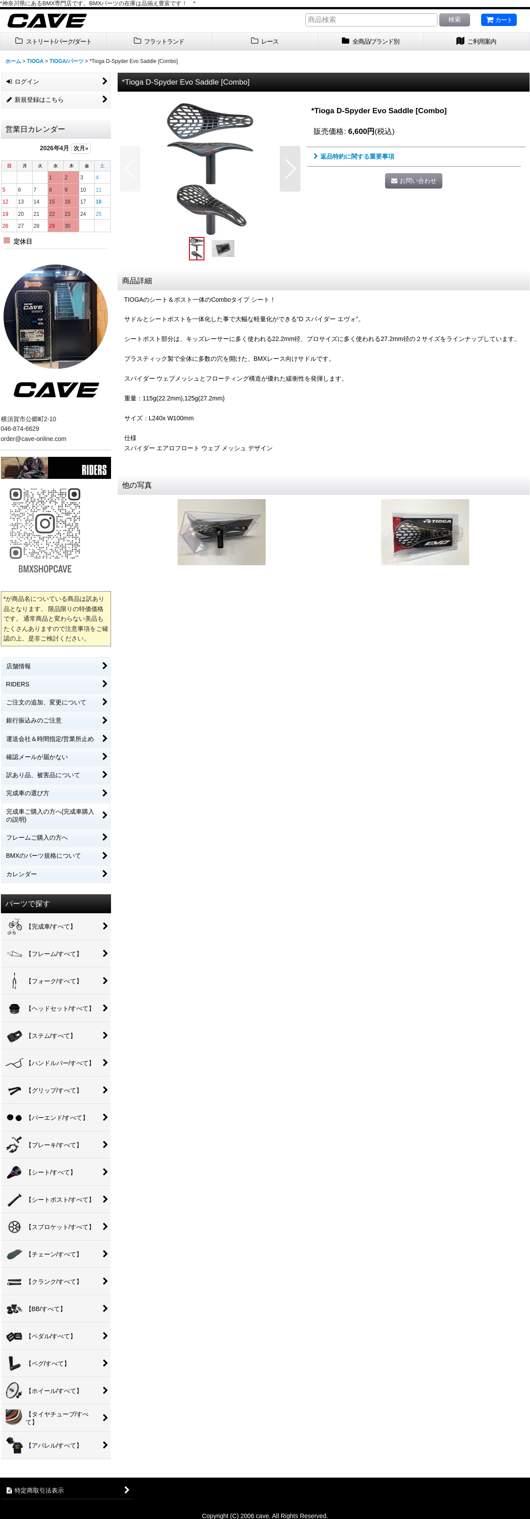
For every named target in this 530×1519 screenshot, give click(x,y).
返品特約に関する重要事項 (354, 156)
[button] (130, 169)
